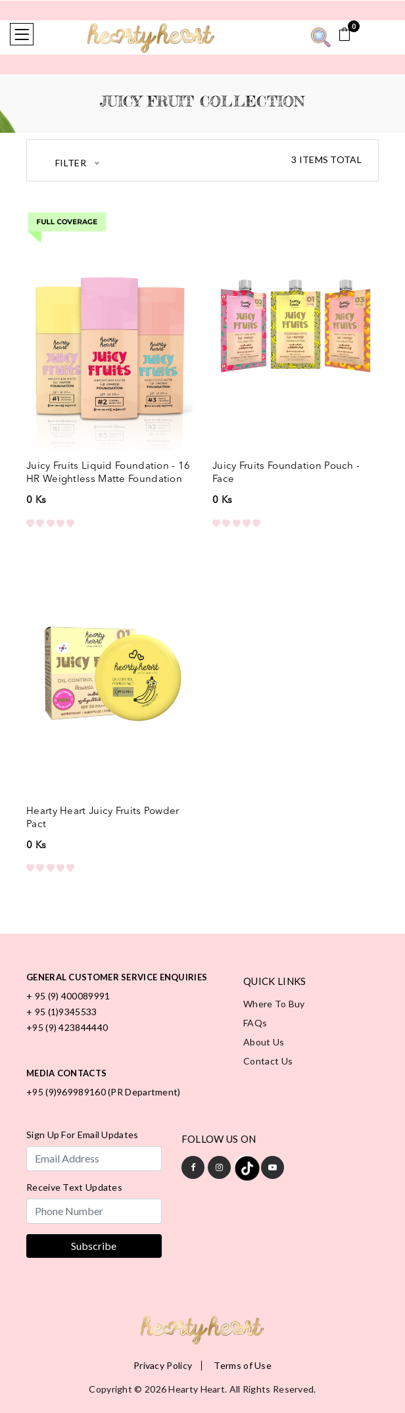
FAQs (255, 1022)
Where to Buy (274, 1003)
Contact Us (268, 1060)
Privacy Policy (162, 1365)
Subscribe (93, 1245)
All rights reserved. (272, 1389)
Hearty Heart (196, 1389)
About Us (263, 1041)
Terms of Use (243, 1365)
